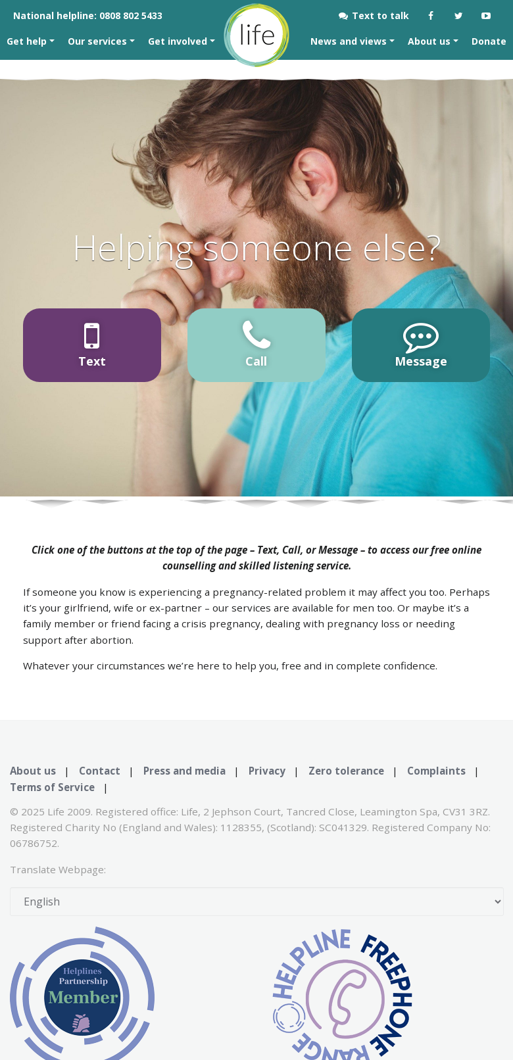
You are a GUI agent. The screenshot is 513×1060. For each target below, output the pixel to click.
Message (421, 343)
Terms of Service (52, 787)
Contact (99, 770)
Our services (99, 41)
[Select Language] (257, 901)
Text (92, 343)
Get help (28, 41)
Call (256, 343)
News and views (349, 41)
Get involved (179, 41)
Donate (489, 41)
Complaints (436, 770)
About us (430, 41)
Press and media (184, 770)
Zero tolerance (346, 770)
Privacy (267, 770)
